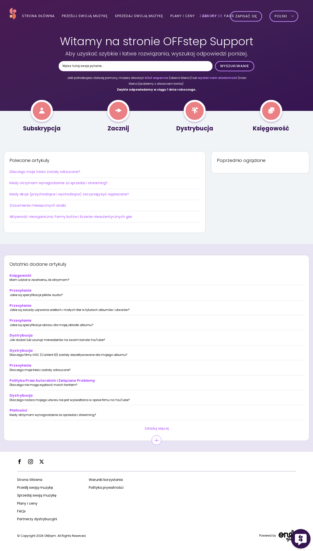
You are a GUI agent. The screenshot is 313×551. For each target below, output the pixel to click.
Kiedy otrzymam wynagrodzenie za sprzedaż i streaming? (59, 182)
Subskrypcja (42, 128)
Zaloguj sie (218, 16)
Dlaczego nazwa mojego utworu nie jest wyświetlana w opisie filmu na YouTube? (70, 400)
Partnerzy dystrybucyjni (37, 519)
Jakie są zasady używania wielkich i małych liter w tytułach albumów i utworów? (70, 310)
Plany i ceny (182, 15)
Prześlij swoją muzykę (85, 15)
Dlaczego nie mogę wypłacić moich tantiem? (44, 385)
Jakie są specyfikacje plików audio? (36, 295)
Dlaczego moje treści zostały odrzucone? (45, 171)
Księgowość (271, 128)
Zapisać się (253, 16)
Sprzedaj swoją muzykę (139, 15)
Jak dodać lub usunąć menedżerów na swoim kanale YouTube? (57, 340)
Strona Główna (38, 15)
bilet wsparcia (156, 78)
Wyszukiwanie (234, 66)
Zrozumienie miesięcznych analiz (38, 205)
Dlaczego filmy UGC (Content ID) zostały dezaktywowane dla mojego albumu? (68, 355)
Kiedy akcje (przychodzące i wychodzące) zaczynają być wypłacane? (69, 194)
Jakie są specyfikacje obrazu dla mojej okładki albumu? (51, 325)
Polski (288, 16)
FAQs (21, 511)
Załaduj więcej (157, 428)
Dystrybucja (194, 128)
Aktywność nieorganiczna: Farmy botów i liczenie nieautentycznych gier (71, 216)
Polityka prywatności (106, 487)
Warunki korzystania (106, 479)
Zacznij (118, 128)
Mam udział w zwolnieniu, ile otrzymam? (39, 280)
